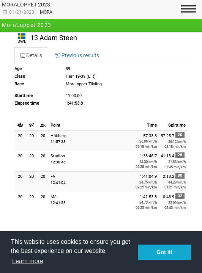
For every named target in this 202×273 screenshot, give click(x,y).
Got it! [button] (164, 252)
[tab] (31, 55)
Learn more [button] (27, 261)
